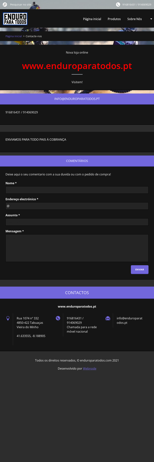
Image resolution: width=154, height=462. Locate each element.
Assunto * (13, 215)
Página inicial (92, 19)
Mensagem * (15, 231)
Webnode (89, 368)
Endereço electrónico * (22, 199)
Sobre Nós (134, 19)
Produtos (114, 19)
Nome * (11, 183)
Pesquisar (5, 4)
